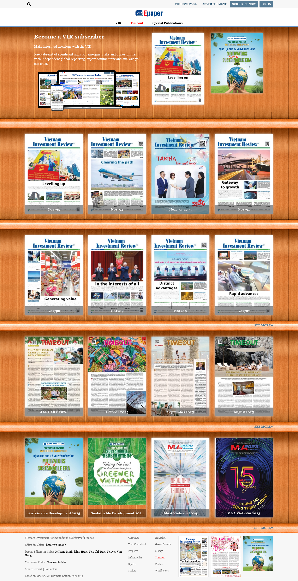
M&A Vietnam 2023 (243, 513)
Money (159, 551)
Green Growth (163, 544)
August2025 (244, 412)
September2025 (180, 412)
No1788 (180, 311)
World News (162, 570)
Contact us (51, 569)
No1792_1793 (180, 209)
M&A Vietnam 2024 (180, 513)
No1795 (54, 209)
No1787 (244, 311)
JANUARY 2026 (53, 412)
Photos (158, 564)
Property (133, 551)
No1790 (54, 311)
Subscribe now (244, 4)
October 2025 (117, 412)
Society (132, 570)
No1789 (117, 311)
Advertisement (214, 4)
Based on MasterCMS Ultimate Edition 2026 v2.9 (54, 576)
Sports (131, 564)
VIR (118, 23)
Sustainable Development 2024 (117, 513)
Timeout (137, 23)
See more (263, 325)
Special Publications (168, 23)
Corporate (133, 537)
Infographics (135, 557)
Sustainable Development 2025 (54, 513)
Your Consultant (137, 544)
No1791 (244, 209)
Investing (160, 537)
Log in (266, 4)
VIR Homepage (186, 4)
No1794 (117, 209)
